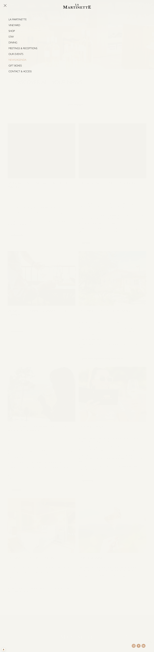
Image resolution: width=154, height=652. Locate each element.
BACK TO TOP (149, 642)
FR (13, 634)
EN (20, 634)
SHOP (124, 4)
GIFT (134, 4)
